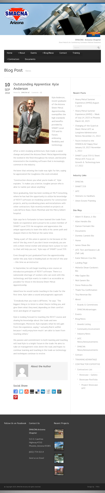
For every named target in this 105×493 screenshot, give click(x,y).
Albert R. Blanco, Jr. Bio (85, 216)
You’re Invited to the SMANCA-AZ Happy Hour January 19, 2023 (86, 144)
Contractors (13, 59)
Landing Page (81, 262)
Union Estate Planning (85, 200)
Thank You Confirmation (86, 290)
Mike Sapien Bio (82, 275)
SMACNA (79, 181)
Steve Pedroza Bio (83, 285)
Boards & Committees (87, 304)
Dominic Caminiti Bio (84, 235)
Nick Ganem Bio (82, 280)
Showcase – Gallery (88, 374)
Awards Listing (84, 324)
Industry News (83, 333)
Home (9, 53)
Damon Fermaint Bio (84, 226)
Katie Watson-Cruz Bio (85, 258)
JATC (77, 191)
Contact (63, 53)
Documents (30, 59)
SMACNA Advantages (86, 309)
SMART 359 (80, 186)
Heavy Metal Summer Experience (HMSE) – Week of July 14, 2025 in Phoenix (87, 114)
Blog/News (48, 53)
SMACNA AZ (25, 92)
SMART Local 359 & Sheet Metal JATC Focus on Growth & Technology (87, 159)
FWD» (98, 487)
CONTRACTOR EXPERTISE (87, 364)
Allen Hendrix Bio (83, 221)
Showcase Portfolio (88, 379)
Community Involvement (88, 329)
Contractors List (84, 369)
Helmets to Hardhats (85, 196)
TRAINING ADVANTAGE (86, 359)
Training (76, 53)
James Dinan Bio (82, 245)
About (21, 53)
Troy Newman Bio (83, 294)
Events (34, 53)
